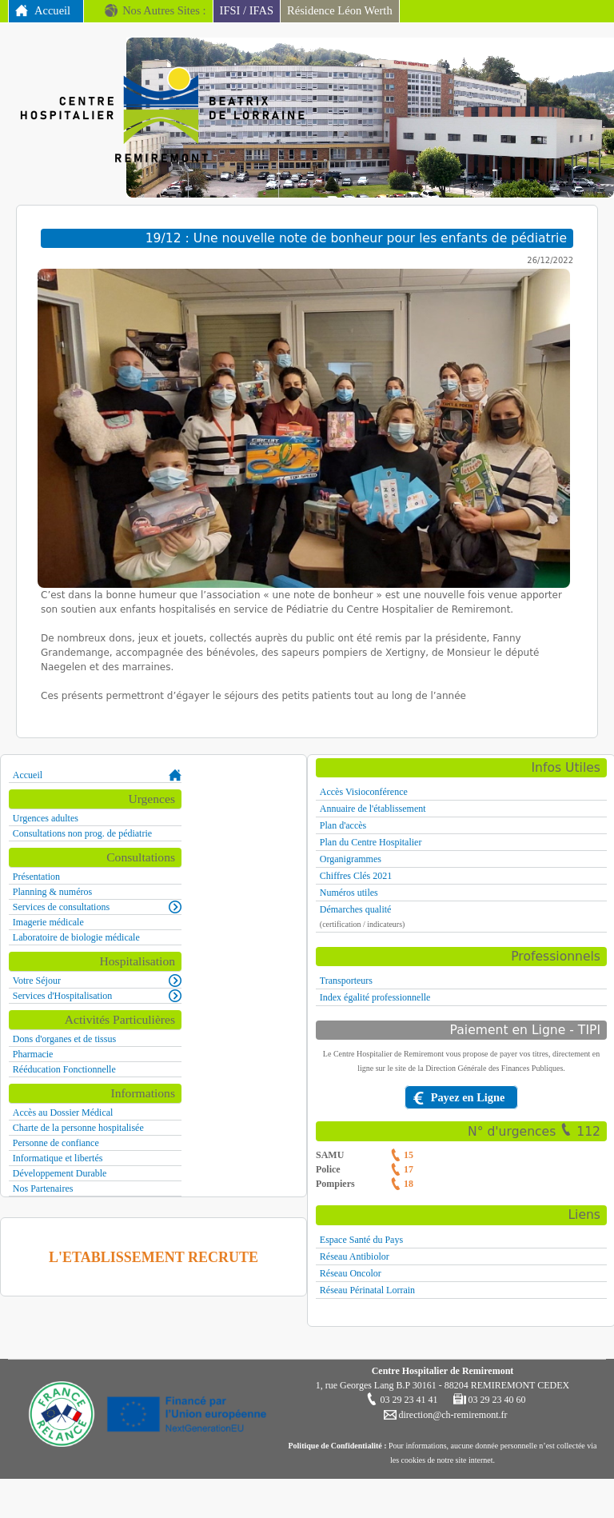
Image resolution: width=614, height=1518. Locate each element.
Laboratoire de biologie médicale (76, 937)
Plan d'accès (343, 825)
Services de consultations (61, 907)
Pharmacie (33, 1054)
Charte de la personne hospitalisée (78, 1127)
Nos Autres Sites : (163, 10)
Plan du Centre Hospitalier (371, 842)
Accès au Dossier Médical (63, 1112)
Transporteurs (346, 980)
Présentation (36, 876)
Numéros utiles (349, 892)
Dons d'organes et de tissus (64, 1039)
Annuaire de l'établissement (373, 808)
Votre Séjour (37, 980)
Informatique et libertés (58, 1158)
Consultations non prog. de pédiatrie (82, 833)
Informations (142, 1093)
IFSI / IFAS (247, 10)
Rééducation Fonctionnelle (64, 1069)
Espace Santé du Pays (361, 1239)
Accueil (52, 10)
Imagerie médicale (48, 922)
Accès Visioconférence (364, 791)
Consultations (140, 857)
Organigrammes (350, 859)
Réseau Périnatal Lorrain (367, 1290)
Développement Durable (60, 1173)
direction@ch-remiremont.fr (452, 1414)
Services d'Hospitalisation (62, 995)
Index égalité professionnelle (375, 997)
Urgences (151, 798)
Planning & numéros (52, 891)
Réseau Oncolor (350, 1273)
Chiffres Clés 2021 (356, 875)
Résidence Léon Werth (340, 10)
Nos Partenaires (43, 1188)
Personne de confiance (56, 1142)
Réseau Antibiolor (354, 1256)
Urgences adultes (45, 818)
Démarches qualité (356, 909)
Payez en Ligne (468, 1097)
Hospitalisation (137, 961)
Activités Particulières (120, 1019)
